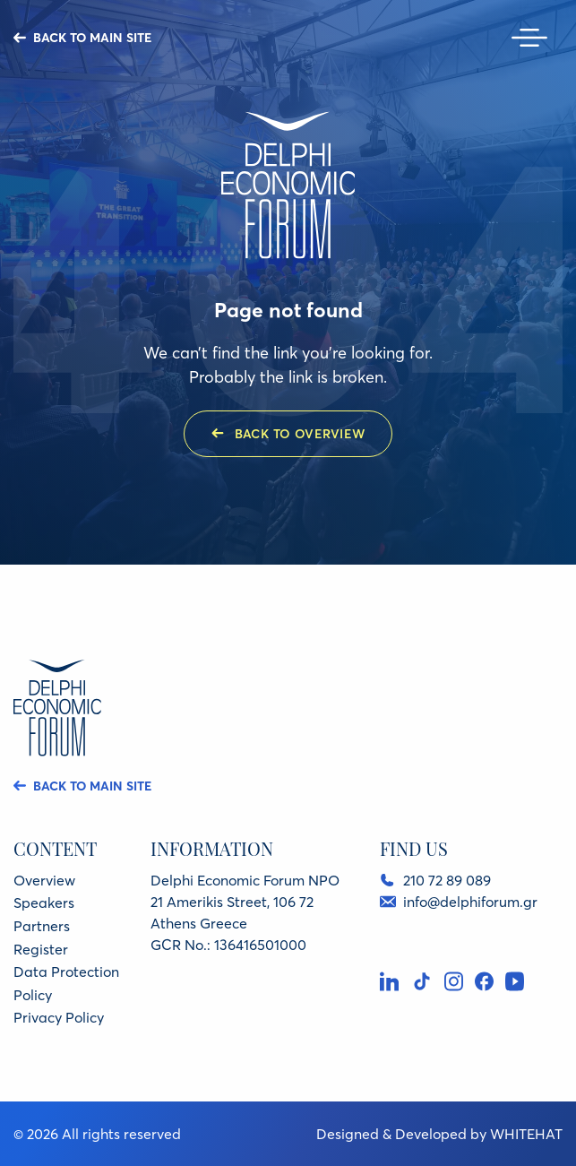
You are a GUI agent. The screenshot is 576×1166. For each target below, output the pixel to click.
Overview (44, 880)
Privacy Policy (58, 1017)
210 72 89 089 (447, 880)
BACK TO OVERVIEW (300, 434)
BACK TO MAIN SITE (92, 37)
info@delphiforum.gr (469, 902)
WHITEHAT (526, 1134)
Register (40, 949)
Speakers (43, 902)
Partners (41, 926)
